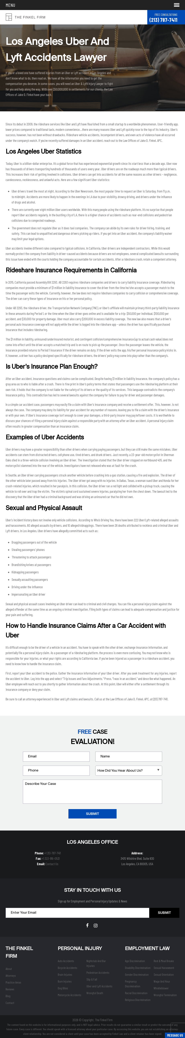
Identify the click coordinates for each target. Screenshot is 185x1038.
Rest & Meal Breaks (164, 961)
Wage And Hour (162, 981)
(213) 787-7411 (163, 20)
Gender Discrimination (137, 974)
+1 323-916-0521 (51, 858)
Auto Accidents (66, 961)
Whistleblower (161, 988)
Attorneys (11, 975)
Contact (10, 1003)
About (9, 969)
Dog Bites (63, 988)
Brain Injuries (65, 974)
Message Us (175, 1035)
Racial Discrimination (136, 993)
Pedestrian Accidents (97, 972)
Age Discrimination (135, 961)
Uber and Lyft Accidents (99, 986)
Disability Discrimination (137, 968)
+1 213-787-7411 (52, 853)
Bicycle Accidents (67, 968)
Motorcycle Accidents (69, 995)
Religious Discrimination (137, 1000)
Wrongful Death (94, 993)
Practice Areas (13, 982)
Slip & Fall (91, 979)
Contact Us (52, 864)
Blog (8, 996)
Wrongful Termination (165, 995)
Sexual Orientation (164, 974)
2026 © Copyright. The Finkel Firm (92, 1020)
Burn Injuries (64, 981)
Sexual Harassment (164, 968)
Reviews (10, 989)
